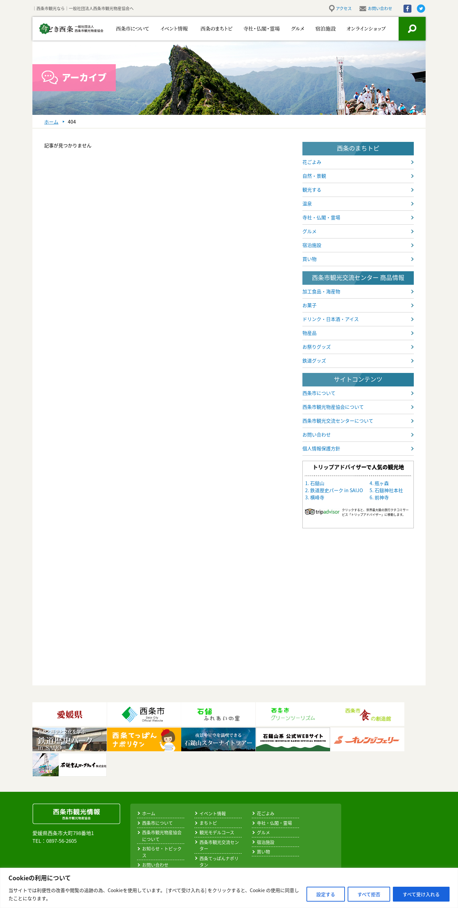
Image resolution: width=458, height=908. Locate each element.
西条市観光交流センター (219, 845)
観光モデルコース (216, 832)
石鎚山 (317, 483)
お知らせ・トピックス (162, 851)
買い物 (309, 258)
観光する (311, 189)
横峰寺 (317, 497)
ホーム (148, 813)
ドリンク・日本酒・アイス (330, 319)
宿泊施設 (322, 29)
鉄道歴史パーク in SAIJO (336, 490)
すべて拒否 (368, 894)
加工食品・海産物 (321, 291)
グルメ (290, 29)
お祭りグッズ (316, 346)
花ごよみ (311, 161)
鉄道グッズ (314, 360)
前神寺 (382, 497)
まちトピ (208, 822)
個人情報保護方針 (321, 448)
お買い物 (362, 29)
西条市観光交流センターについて (337, 420)
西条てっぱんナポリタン (219, 861)
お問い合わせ (380, 8)
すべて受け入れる (421, 894)
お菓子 (309, 305)
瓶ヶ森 (382, 483)
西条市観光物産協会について (333, 406)
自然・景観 (314, 175)
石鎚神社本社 (389, 490)
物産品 (309, 332)
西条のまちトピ (208, 29)
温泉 (307, 203)
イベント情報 (170, 29)
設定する (325, 894)
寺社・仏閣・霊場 (251, 29)
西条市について (131, 29)
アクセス (344, 8)
